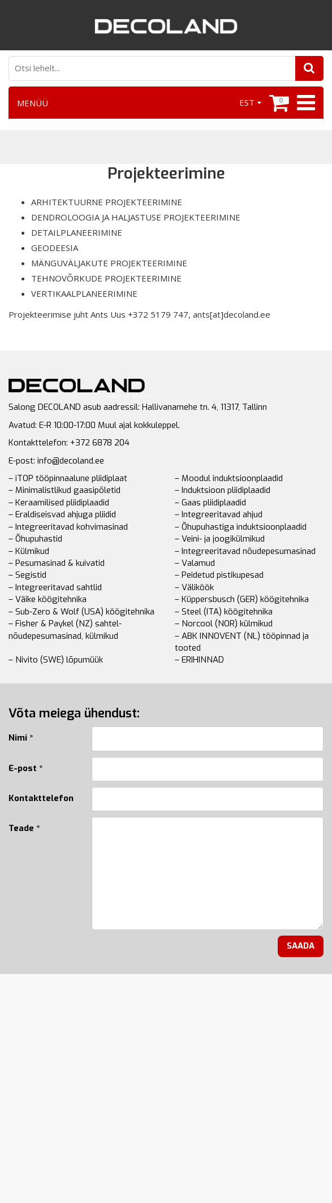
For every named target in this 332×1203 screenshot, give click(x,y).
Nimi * (20, 737)
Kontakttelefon (41, 798)
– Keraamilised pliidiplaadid (58, 502)
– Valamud (195, 563)
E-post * (25, 768)
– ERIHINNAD (199, 659)
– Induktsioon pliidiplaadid (222, 490)
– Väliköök (194, 587)
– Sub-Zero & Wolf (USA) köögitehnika (81, 611)
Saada (300, 945)
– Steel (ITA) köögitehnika (224, 611)
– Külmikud (28, 551)
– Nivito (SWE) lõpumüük (55, 659)
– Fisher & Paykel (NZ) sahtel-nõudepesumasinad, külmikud (65, 629)
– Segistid (27, 575)
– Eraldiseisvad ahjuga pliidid (62, 514)
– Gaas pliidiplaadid (210, 502)
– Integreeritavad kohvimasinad (68, 527)
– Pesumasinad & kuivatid (56, 563)
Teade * (24, 828)
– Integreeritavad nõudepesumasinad (245, 551)
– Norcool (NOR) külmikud (224, 623)
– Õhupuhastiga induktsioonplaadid (241, 527)
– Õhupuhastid (35, 538)
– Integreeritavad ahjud (218, 514)
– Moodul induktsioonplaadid (229, 478)
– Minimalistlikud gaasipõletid (64, 490)
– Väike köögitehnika (47, 599)
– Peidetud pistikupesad (219, 575)
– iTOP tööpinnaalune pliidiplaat (67, 478)
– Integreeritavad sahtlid (55, 587)
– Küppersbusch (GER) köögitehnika (242, 599)
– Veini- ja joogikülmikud (220, 538)
